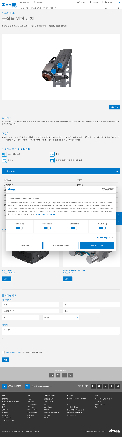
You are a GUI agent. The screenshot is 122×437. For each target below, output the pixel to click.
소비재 (4, 404)
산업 (22, 8)
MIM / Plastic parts (8, 420)
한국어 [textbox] (110, 2)
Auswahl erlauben (61, 245)
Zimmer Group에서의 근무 (103, 399)
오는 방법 (47, 415)
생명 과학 (5, 410)
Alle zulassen (97, 245)
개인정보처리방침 (13, 352)
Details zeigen (103, 238)
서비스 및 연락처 (36, 8)
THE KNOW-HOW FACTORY (76, 399)
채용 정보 (98, 402)
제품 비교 (40, 2)
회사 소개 (45, 8)
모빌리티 (5, 399)
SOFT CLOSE (6, 418)
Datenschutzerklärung (45, 214)
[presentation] (20, 344)
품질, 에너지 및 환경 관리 (75, 410)
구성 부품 (30, 402)
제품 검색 (26, 2)
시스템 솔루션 (32, 404)
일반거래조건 (71, 415)
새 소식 (29, 399)
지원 (51, 8)
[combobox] (111, 2)
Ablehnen (25, 245)
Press (46, 418)
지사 (68, 404)
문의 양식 (47, 404)
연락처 (37, 431)
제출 (5, 360)
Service (46, 410)
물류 (3, 407)
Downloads (96, 2)
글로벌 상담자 (48, 399)
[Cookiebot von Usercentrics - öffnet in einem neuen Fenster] (103, 190)
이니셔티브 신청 (100, 404)
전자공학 (5, 412)
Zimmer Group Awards (74, 412)
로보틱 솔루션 (6, 415)
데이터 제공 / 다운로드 (51, 412)
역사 (68, 402)
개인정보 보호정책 (17, 431)
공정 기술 (30, 407)
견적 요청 (114, 107)
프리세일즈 (48, 407)
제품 (27, 8)
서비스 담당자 (48, 402)
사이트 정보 (29, 431)
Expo (83, 2)
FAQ (28, 418)
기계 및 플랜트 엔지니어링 (10, 402)
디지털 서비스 (32, 412)
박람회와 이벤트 (72, 407)
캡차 (3, 338)
